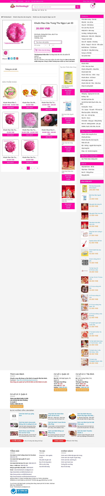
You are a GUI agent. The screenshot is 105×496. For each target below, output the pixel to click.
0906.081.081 (24, 465)
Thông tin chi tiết (11, 69)
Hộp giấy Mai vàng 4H (67, 143)
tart (39, 10)
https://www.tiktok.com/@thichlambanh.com (21, 472)
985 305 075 (33, 463)
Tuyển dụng (16, 441)
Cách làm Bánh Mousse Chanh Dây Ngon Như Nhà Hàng (85, 415)
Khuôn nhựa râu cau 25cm (12, 102)
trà (45, 10)
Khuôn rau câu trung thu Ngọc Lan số (35, 157)
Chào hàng (58, 441)
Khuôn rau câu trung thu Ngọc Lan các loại (37, 130)
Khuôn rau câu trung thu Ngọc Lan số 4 (17, 157)
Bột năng (34, 10)
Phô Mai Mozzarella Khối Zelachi (67, 86)
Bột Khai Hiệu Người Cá (67, 115)
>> (37, 168)
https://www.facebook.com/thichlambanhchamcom (23, 476)
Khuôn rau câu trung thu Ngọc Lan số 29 (17, 130)
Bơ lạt (42, 10)
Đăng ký (92, 1)
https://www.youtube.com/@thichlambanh (21, 474)
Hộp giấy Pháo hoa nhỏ (67, 172)
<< (22, 168)
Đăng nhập (86, 1)
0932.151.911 (63, 387)
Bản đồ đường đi (60, 389)
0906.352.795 (85, 387)
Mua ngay (56, 50)
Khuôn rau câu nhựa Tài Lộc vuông (34, 102)
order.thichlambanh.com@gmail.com (23, 470)
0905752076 (30, 467)
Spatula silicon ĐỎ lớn (95, 240)
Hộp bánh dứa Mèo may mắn (67, 200)
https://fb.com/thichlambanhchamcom (27, 380)
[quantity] (49, 45)
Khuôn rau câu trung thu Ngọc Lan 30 (55, 102)
